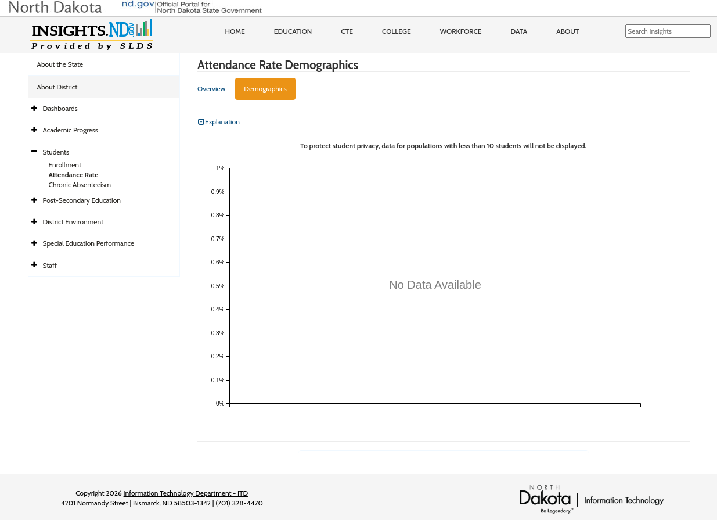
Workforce (461, 31)
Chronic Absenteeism (80, 184)
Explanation (219, 121)
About (567, 31)
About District (57, 87)
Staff (50, 265)
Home (235, 31)
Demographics (265, 88)
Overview (211, 88)
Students (56, 152)
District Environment (73, 221)
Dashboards (60, 108)
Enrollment (65, 164)
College (396, 31)
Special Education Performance (89, 243)
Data (519, 31)
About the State (60, 64)
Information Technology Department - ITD (186, 493)
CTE (347, 31)
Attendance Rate (74, 174)
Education (293, 31)
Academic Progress (70, 129)
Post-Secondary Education (82, 200)
